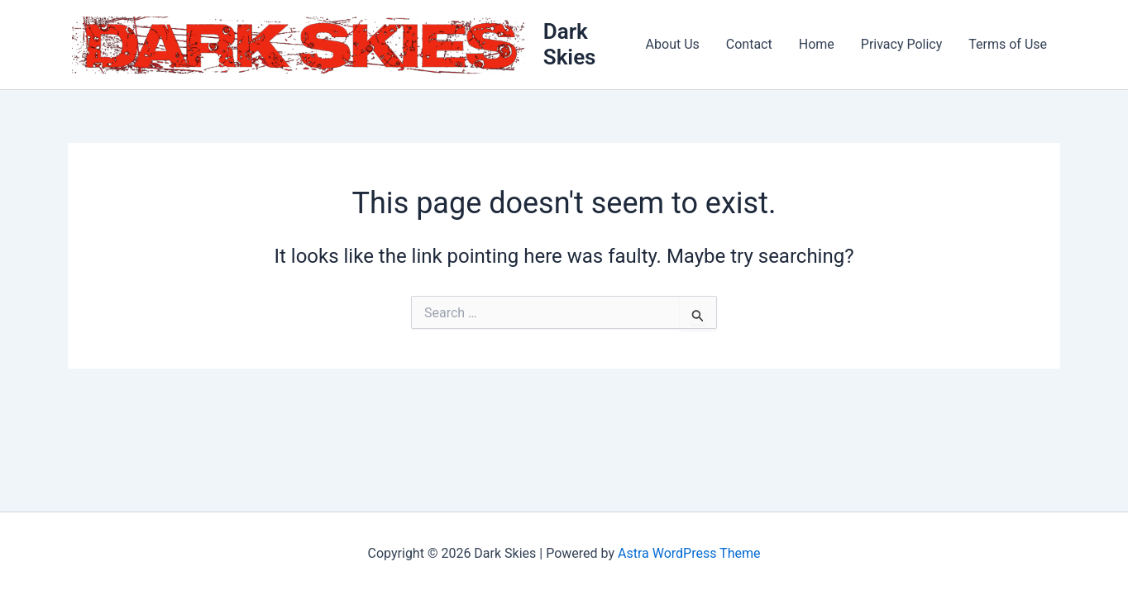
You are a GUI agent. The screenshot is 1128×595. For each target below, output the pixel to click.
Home (816, 44)
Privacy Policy (902, 44)
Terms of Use (1007, 44)
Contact (749, 44)
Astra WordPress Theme (689, 553)
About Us (673, 44)
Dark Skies (569, 44)
